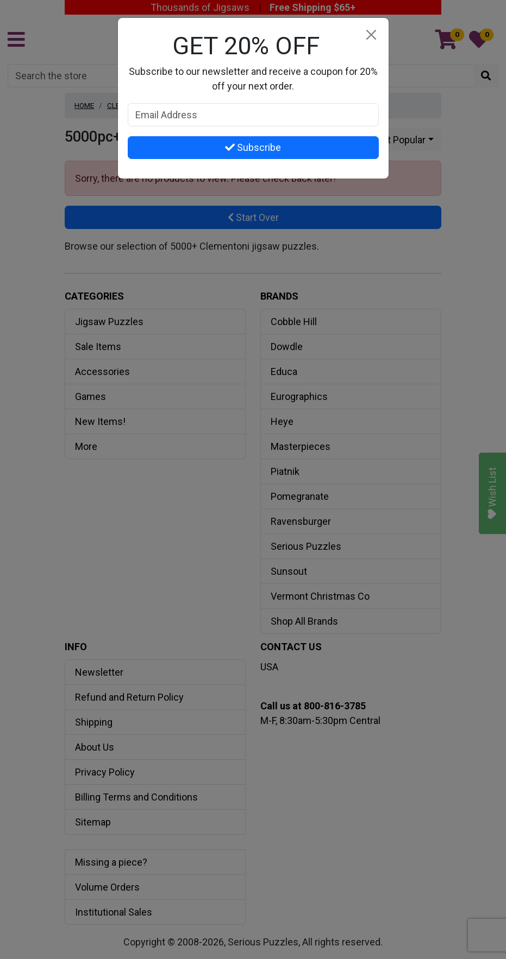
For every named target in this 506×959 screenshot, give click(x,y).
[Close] (371, 35)
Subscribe (253, 147)
